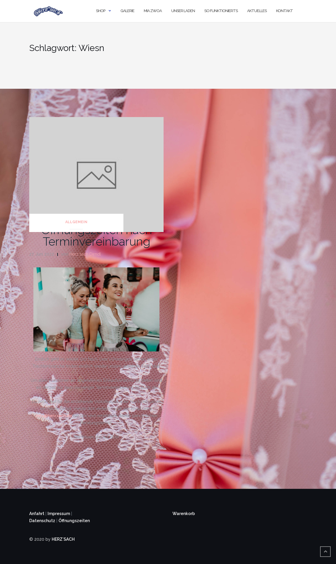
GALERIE (127, 11)
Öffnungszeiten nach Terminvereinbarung (96, 235)
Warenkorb (183, 513)
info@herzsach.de (54, 415)
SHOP (100, 11)
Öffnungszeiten (74, 520)
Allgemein (76, 222)
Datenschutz (42, 520)
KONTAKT (284, 11)
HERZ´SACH (63, 539)
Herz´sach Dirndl (85, 254)
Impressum (59, 513)
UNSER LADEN (183, 11)
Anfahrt (36, 513)
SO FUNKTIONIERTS (221, 11)
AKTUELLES (257, 11)
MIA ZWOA (153, 11)
